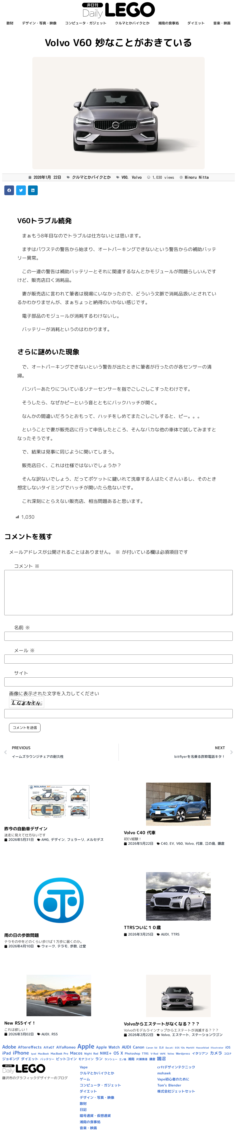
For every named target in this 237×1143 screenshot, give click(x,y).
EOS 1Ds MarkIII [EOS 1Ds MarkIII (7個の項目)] (184, 1047)
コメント (26, 566)
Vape (84, 1067)
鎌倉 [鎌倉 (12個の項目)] (152, 1059)
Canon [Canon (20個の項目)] (138, 1047)
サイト (21, 673)
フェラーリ (75, 839)
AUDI (165, 934)
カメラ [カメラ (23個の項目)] (216, 1053)
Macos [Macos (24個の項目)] (76, 1053)
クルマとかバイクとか (132, 23)
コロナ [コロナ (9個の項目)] (228, 1053)
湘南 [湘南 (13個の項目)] (131, 1059)
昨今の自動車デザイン (25, 829)
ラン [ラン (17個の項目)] (99, 1058)
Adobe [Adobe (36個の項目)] (9, 1047)
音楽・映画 (222, 23)
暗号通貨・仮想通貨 (95, 1115)
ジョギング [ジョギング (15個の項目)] (10, 1059)
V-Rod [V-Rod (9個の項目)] (154, 1053)
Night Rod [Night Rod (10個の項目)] (91, 1053)
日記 (83, 1109)
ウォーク (48, 946)
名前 (22, 627)
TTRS (175, 934)
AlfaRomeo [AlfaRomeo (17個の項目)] (66, 1047)
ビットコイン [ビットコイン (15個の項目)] (66, 1059)
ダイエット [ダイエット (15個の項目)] (29, 1059)
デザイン (58, 839)
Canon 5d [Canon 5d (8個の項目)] (151, 1047)
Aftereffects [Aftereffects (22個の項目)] (30, 1047)
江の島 (210, 843)
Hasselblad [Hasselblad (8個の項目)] (202, 1047)
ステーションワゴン (207, 1034)
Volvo (137, 177)
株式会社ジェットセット (176, 1091)
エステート (180, 1034)
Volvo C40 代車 (140, 832)
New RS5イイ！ (20, 1023)
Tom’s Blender (169, 1085)
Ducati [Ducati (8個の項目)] (169, 1047)
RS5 (54, 1034)
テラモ (62, 946)
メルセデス (95, 839)
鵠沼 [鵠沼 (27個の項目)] (161, 1058)
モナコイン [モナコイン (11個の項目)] (86, 1059)
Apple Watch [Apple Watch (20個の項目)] (108, 1047)
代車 (199, 843)
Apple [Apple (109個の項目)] (85, 1046)
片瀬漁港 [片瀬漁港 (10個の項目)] (141, 1059)
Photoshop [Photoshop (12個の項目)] (132, 1053)
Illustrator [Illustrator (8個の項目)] (217, 1047)
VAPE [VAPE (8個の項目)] (163, 1053)
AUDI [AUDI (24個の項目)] (126, 1047)
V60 (124, 177)
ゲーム (85, 1079)
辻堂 (82, 946)
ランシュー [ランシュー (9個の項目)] (110, 1059)
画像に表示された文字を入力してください (54, 693)
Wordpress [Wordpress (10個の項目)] (183, 1053)
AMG (45, 839)
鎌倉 (221, 843)
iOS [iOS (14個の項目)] (228, 1047)
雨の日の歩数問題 (21, 935)
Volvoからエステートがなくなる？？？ (162, 1024)
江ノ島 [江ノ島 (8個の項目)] (122, 1059)
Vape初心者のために (173, 1079)
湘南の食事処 (168, 23)
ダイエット (196, 23)
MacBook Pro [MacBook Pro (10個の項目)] (59, 1053)
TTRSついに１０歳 (142, 927)
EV (172, 843)
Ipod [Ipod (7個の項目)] (33, 1053)
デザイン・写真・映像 (39, 23)
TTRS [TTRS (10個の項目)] (145, 1053)
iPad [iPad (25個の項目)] (6, 1053)
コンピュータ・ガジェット (85, 23)
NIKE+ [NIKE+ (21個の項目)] (106, 1053)
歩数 (73, 946)
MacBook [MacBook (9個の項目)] (43, 1053)
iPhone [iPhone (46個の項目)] (21, 1052)
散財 (9, 23)
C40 (164, 843)
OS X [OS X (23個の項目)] (118, 1053)
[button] (9, 190)
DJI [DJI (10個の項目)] (161, 1047)
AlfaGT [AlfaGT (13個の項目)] (49, 1047)
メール (24, 650)
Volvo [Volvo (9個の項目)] (170, 1053)
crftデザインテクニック (176, 1067)
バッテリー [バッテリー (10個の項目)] (47, 1059)
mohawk (164, 1073)
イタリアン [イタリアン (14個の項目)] (200, 1053)
